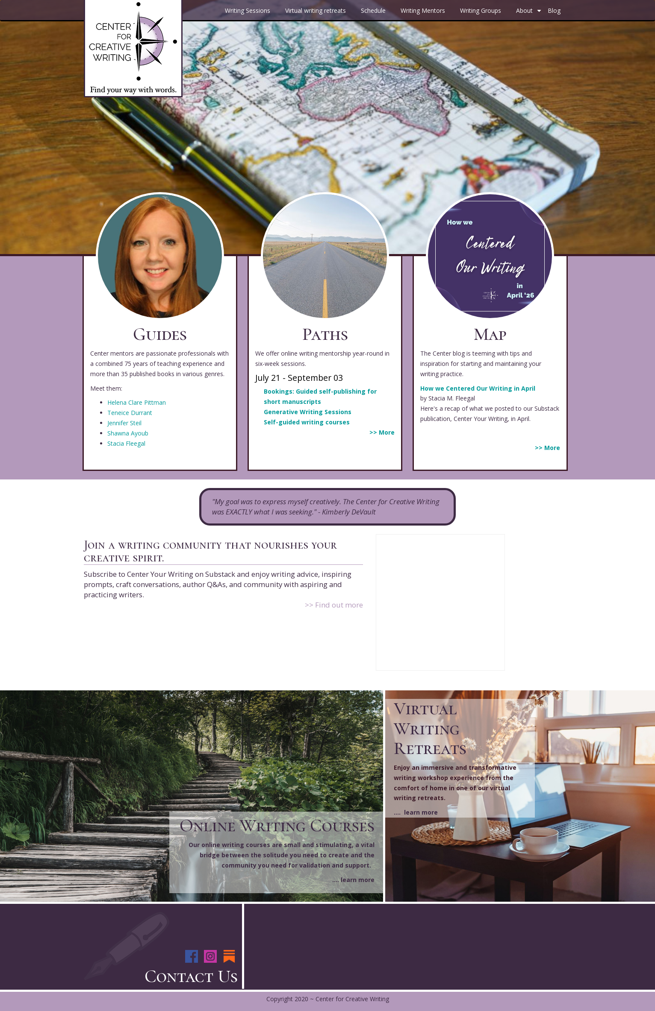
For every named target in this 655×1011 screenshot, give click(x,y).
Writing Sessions (247, 10)
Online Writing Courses (277, 825)
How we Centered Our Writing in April (477, 388)
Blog (554, 10)
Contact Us (191, 976)
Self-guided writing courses (307, 422)
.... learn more (353, 880)
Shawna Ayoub (127, 433)
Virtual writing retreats (315, 10)
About (529, 13)
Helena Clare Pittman (136, 402)
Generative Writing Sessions (307, 412)
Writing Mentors (423, 10)
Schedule (373, 10)
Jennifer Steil (124, 423)
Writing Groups (480, 10)
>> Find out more (334, 605)
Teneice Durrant (129, 413)
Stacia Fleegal (126, 443)
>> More (382, 432)
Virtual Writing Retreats (430, 728)
